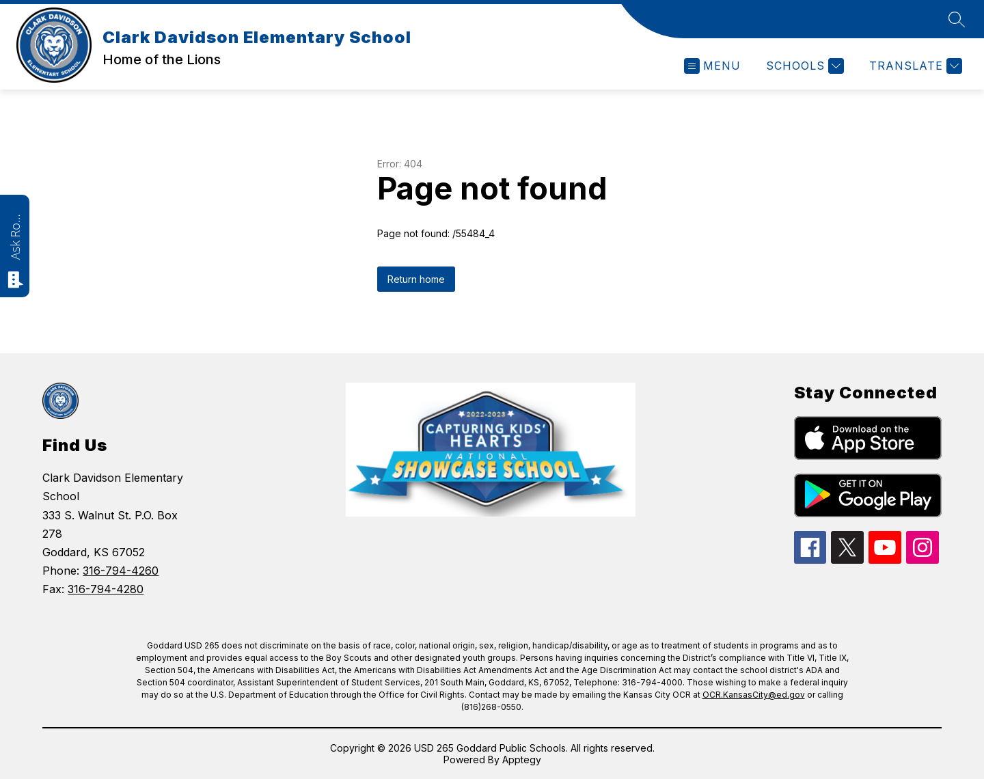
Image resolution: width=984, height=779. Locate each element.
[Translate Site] (914, 65)
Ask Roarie (15, 236)
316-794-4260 (121, 570)
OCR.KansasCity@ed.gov (753, 694)
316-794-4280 (106, 589)
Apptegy (521, 759)
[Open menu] (712, 65)
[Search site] (956, 19)
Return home (416, 279)
